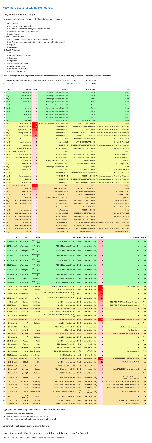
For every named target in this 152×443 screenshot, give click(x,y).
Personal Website (57, 437)
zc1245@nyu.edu (43, 437)
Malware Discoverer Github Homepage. (28, 7)
